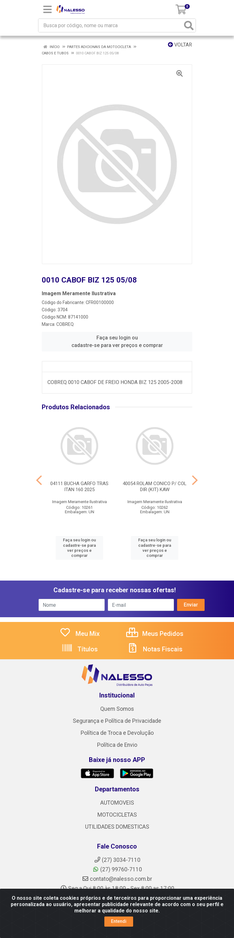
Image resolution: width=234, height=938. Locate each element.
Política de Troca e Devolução (117, 733)
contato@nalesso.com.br (117, 879)
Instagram (117, 898)
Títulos (79, 649)
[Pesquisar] (188, 25)
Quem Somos (117, 709)
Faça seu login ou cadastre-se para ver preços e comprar (117, 341)
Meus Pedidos (154, 633)
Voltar (180, 45)
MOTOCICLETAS (117, 815)
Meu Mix (79, 633)
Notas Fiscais (154, 649)
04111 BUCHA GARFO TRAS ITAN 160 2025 (79, 486)
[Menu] (47, 9)
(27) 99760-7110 (117, 869)
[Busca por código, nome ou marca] (110, 25)
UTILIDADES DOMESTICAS (117, 827)
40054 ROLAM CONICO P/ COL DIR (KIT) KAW (155, 486)
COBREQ (65, 324)
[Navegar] (39, 480)
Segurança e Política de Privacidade (117, 721)
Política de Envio (117, 745)
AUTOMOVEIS (117, 803)
